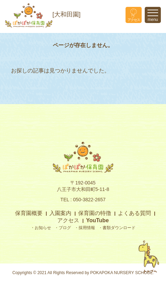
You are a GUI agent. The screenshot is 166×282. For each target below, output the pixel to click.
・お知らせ (41, 227)
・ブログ (63, 227)
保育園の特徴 (94, 213)
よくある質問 (134, 213)
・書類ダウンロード (116, 227)
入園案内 (60, 213)
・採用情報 (84, 227)
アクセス (68, 220)
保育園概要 (29, 213)
